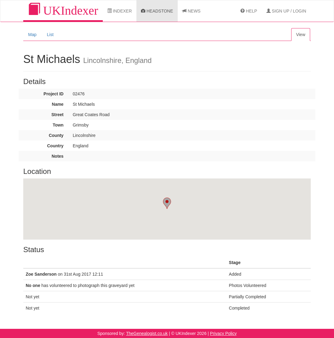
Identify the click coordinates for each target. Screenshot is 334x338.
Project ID (53, 93)
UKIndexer (63, 10)
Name (58, 104)
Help (248, 11)
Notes (58, 156)
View (300, 34)
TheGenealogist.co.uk (147, 333)
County (56, 135)
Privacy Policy (223, 333)
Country (55, 145)
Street (57, 114)
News (191, 11)
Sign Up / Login (286, 11)
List (50, 34)
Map (32, 34)
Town (58, 125)
